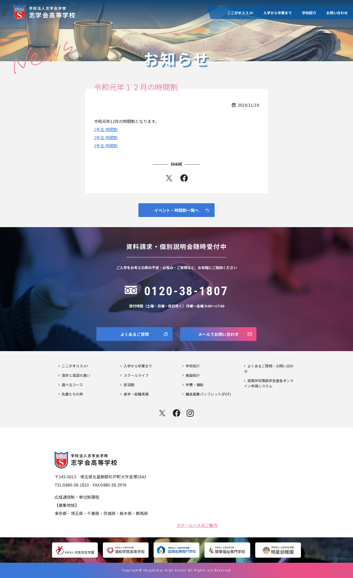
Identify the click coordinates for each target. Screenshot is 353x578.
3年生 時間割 (106, 146)
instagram (191, 413)
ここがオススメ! (240, 12)
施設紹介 (193, 375)
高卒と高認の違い (76, 375)
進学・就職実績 (136, 394)
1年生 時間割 (106, 129)
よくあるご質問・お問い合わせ (269, 368)
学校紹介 (309, 12)
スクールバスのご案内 (196, 524)
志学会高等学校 (52, 11)
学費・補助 (194, 384)
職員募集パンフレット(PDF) (208, 394)
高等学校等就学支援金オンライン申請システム (269, 383)
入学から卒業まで (277, 12)
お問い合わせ (337, 12)
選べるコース (72, 384)
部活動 (129, 384)
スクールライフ (136, 375)
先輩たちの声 (72, 394)
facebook (176, 413)
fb (184, 179)
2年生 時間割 (106, 137)
